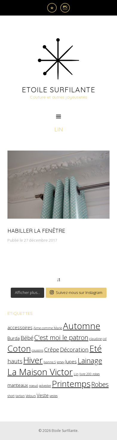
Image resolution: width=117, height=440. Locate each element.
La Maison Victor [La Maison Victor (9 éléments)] (40, 372)
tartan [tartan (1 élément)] (20, 396)
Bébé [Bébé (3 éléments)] (27, 337)
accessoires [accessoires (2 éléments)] (20, 327)
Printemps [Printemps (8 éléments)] (71, 383)
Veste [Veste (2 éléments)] (43, 395)
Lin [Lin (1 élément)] (76, 374)
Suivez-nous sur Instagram (76, 292)
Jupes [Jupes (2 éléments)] (71, 361)
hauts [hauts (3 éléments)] (14, 361)
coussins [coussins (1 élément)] (37, 350)
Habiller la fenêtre (36, 230)
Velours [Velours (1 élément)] (31, 396)
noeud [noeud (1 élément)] (33, 386)
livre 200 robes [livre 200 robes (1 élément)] (89, 374)
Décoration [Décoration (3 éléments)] (74, 349)
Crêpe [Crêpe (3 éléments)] (51, 349)
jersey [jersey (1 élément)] (60, 362)
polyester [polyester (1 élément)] (45, 386)
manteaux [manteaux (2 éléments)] (17, 385)
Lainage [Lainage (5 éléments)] (90, 360)
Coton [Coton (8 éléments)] (19, 348)
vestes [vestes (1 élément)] (54, 396)
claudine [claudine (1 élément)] (95, 339)
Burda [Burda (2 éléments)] (13, 338)
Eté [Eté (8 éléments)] (96, 348)
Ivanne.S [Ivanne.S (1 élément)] (50, 362)
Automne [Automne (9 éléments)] (81, 326)
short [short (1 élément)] (11, 396)
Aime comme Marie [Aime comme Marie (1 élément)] (47, 328)
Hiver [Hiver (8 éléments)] (33, 360)
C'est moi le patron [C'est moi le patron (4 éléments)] (61, 337)
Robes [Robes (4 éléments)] (100, 384)
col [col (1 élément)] (105, 339)
